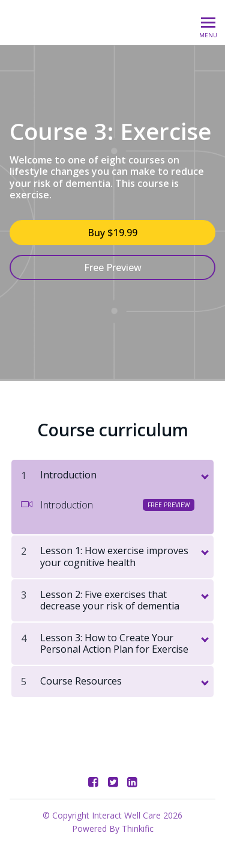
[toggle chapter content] (204, 474)
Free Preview (113, 267)
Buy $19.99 (112, 232)
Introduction (108, 505)
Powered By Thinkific (113, 828)
